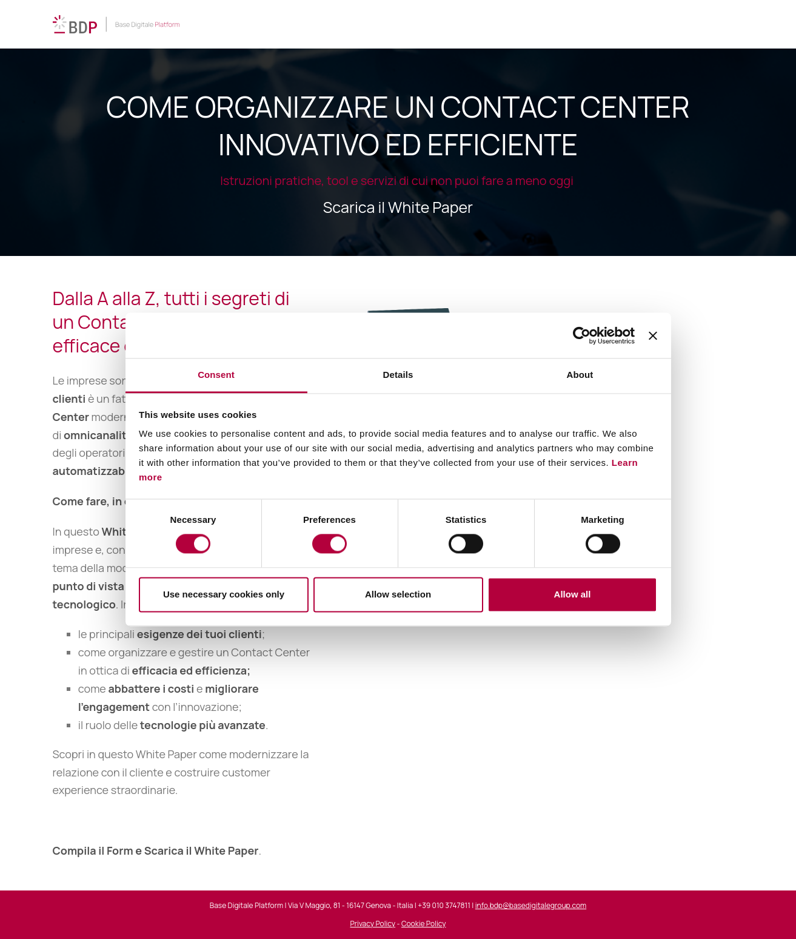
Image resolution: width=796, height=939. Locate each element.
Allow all (572, 594)
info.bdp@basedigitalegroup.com (530, 905)
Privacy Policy (373, 923)
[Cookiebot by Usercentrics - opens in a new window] (582, 335)
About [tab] (580, 374)
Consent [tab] (216, 374)
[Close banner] (653, 335)
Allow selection (398, 594)
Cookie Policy (423, 923)
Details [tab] (398, 374)
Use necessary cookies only (223, 594)
